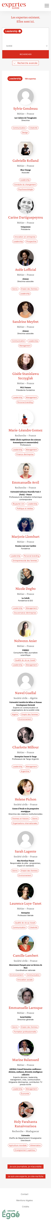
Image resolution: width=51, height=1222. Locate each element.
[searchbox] (25, 38)
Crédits (25, 1206)
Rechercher (25, 54)
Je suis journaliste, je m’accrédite (25, 1166)
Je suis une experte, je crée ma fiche (25, 1176)
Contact (24, 1194)
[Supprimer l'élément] (19, 31)
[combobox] (25, 35)
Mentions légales (24, 1200)
